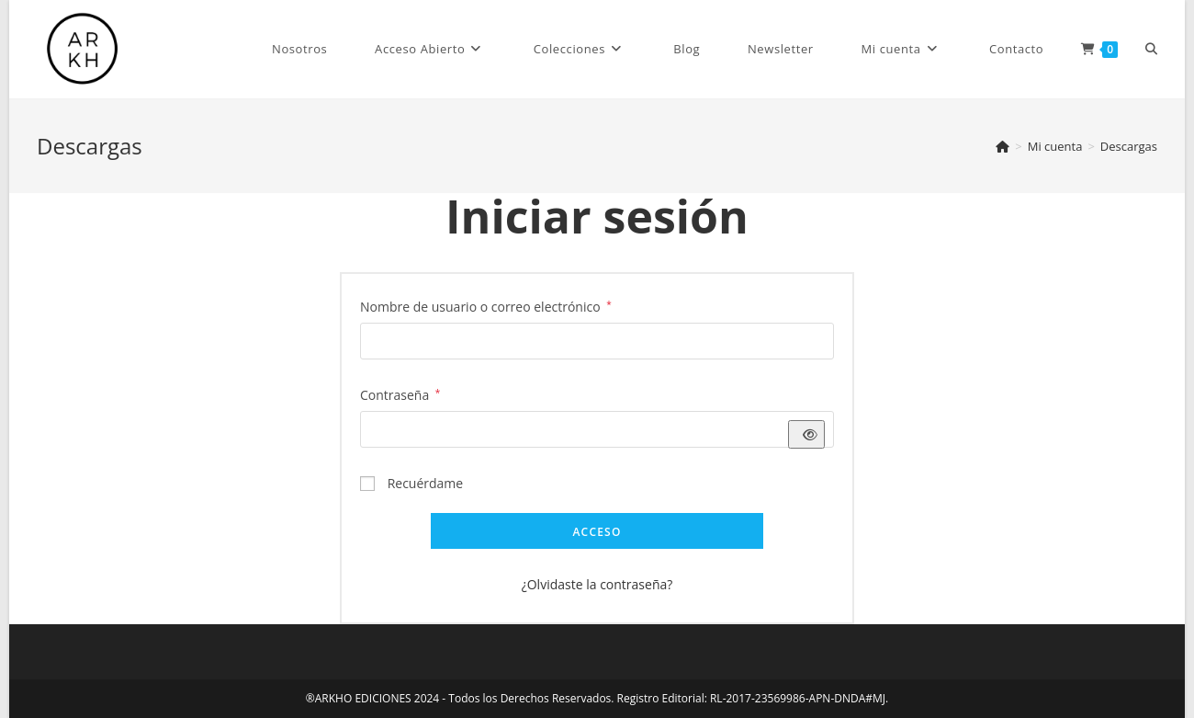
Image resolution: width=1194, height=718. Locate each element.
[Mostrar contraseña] (807, 434)
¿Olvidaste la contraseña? (597, 584)
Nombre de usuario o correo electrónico (486, 305)
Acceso (596, 532)
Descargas (1128, 146)
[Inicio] (1002, 146)
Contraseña (400, 393)
